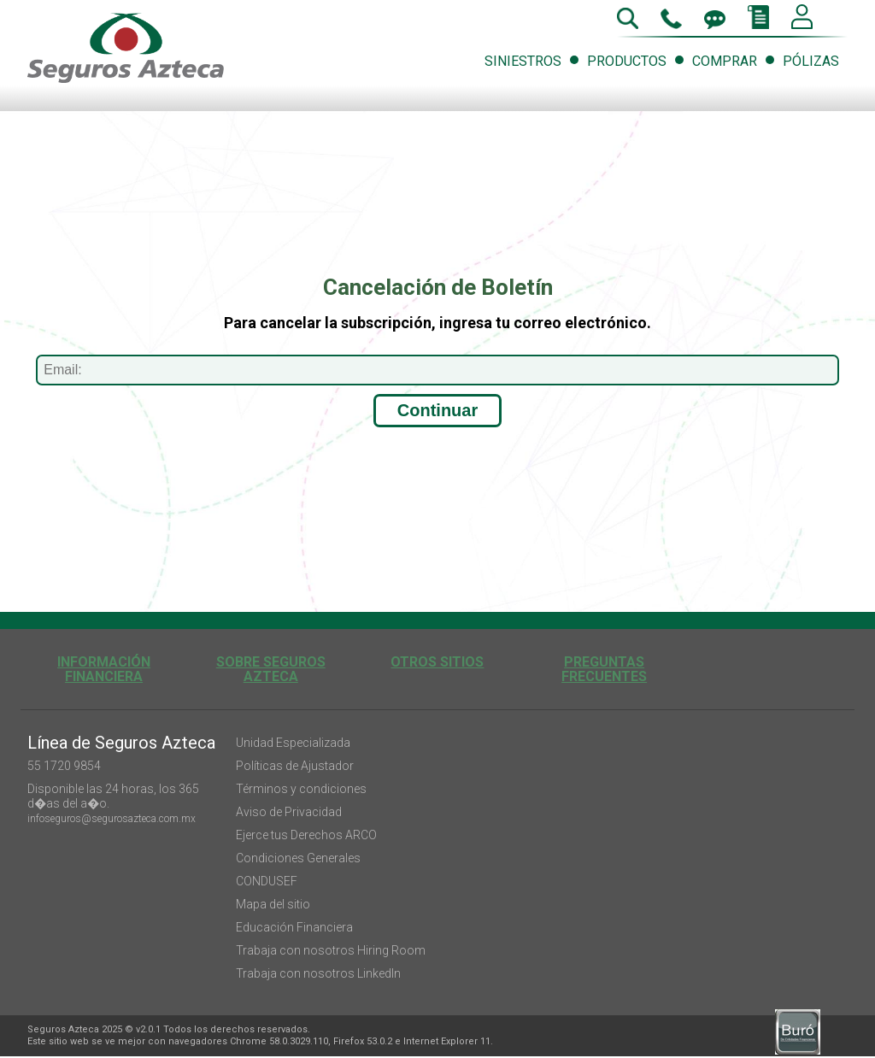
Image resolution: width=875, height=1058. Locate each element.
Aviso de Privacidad (289, 812)
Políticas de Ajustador (295, 766)
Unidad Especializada (293, 742)
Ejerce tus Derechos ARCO (306, 835)
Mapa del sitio (273, 904)
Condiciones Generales (298, 858)
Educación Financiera (294, 927)
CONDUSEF (266, 881)
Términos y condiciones (301, 789)
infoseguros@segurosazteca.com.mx (111, 819)
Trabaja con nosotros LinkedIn (318, 973)
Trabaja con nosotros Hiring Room (331, 950)
